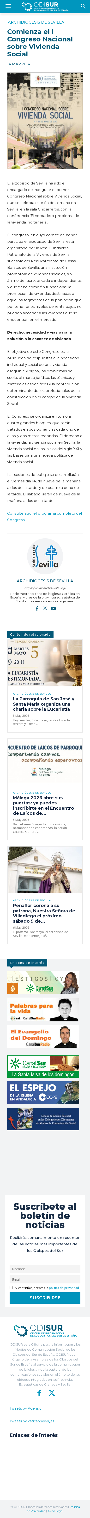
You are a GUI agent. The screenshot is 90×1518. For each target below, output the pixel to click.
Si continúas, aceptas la (44, 1288)
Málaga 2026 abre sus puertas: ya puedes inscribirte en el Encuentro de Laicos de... (43, 805)
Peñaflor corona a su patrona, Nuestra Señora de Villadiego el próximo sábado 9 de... (44, 913)
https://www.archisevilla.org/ (45, 588)
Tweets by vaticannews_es (32, 1421)
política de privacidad (64, 1288)
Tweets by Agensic (25, 1408)
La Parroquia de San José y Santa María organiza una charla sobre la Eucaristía (43, 704)
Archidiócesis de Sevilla (36, 22)
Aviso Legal (55, 1511)
